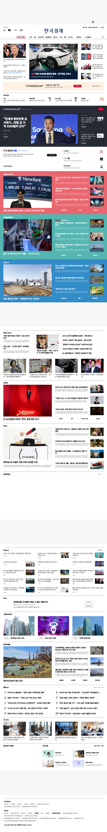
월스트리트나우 (61, 220)
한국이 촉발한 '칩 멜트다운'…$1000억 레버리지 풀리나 (71, 224)
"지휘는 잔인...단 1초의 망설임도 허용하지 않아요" (72, 398)
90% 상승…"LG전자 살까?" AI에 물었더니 (16, 347)
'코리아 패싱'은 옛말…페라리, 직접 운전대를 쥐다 (71, 463)
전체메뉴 (88, 37)
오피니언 (70, 37)
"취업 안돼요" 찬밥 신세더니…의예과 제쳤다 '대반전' (77, 698)
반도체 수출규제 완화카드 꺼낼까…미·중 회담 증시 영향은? (97, 66)
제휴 (12, 813)
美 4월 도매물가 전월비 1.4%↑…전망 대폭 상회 (14, 66)
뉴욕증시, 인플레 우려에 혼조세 (81, 562)
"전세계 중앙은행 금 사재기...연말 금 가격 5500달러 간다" (15, 122)
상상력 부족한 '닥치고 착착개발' (63, 100)
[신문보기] (4, 30)
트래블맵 (61, 680)
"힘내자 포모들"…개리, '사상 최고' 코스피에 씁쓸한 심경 (47, 351)
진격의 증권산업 (81, 638)
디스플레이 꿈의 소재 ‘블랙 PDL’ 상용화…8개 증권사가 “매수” (88, 136)
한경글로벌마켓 (8, 217)
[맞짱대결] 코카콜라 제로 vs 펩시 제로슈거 (30, 601)
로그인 (102, 27)
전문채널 (78, 37)
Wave (5, 426)
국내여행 (73, 680)
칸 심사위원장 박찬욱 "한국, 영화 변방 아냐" (14, 60)
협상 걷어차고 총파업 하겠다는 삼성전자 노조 (14, 101)
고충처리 (19, 804)
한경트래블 (6, 644)
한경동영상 (6, 474)
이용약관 (47, 813)
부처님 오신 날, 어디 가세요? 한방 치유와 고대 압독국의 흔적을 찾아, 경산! (71, 659)
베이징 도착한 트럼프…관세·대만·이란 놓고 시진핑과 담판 (97, 47)
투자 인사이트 (6, 115)
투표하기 (89, 602)
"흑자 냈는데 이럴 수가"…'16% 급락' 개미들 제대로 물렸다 (79, 703)
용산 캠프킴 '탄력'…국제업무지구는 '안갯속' (21, 298)
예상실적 (63, 255)
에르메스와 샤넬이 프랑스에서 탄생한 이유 (20, 462)
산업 (35, 37)
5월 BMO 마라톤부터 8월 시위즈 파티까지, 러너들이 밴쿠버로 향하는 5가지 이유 (71, 670)
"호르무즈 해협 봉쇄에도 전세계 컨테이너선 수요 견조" (82, 572)
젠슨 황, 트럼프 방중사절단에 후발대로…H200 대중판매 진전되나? (82, 580)
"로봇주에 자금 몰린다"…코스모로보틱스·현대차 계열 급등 (71, 190)
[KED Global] (21, 30)
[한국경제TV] (10, 30)
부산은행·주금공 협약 (10, 562)
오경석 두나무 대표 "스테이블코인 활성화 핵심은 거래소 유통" (48, 572)
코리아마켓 (41, 37)
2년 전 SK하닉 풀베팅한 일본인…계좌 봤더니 (77, 336)
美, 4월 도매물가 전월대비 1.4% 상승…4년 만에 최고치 (13, 572)
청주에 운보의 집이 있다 (13, 680)
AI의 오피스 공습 (47, 638)
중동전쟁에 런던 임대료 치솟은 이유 (66, 738)
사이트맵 (30, 813)
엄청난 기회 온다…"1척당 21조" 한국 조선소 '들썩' (24, 698)
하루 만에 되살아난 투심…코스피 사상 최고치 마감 (23, 210)
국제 (61, 37)
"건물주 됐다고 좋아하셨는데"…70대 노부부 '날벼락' (39, 738)
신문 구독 (85, 27)
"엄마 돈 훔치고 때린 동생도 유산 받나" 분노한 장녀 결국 (13, 738)
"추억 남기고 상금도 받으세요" (65, 289)
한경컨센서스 (64, 210)
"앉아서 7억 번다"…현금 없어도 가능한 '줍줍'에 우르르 (77, 713)
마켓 (95, 210)
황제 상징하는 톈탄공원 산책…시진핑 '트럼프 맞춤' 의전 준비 (87, 589)
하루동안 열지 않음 (95, 86)
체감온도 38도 (85, 100)
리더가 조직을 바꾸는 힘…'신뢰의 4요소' (92, 738)
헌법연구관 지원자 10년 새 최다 (47, 562)
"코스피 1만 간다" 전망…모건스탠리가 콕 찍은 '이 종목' (72, 178)
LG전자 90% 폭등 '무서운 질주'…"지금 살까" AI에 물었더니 (79, 692)
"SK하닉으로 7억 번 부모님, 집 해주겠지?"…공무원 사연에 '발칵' (29, 703)
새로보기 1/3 (100, 550)
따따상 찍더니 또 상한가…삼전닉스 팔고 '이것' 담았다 (25, 713)
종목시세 (79, 255)
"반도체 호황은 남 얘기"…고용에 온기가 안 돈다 (97, 76)
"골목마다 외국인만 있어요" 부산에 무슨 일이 (77, 344)
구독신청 (13, 804)
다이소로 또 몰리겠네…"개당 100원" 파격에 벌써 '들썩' (25, 692)
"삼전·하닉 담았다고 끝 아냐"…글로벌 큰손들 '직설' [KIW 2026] (88, 120)
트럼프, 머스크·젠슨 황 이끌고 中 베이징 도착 (48, 554)
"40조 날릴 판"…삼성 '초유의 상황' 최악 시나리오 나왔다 (78, 708)
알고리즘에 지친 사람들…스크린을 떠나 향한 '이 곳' (71, 452)
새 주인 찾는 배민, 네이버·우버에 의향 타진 (82, 554)
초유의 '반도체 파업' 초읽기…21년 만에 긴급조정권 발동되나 (97, 56)
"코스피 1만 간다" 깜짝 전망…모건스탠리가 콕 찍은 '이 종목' (27, 708)
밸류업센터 (95, 298)
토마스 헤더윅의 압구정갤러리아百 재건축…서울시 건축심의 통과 (72, 267)
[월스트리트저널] (16, 30)
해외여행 (85, 680)
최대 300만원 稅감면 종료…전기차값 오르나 (51, 73)
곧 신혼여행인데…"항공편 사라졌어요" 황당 (77, 353)
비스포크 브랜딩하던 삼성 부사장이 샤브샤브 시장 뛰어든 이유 (48, 589)
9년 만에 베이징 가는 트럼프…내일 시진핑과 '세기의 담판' (71, 235)
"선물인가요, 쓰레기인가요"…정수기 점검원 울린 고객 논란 (40, 375)
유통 (65, 37)
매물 (79, 298)
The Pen (6, 720)
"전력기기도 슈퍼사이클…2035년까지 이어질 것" (14, 72)
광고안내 (26, 804)
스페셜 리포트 (7, 614)
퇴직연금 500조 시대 (13, 638)
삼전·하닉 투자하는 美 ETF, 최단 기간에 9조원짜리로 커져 (13, 580)
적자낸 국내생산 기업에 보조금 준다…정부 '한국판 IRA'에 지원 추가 (14, 78)
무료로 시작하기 (52, 155)
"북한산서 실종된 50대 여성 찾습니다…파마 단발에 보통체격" (14, 375)
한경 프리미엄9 (21, 37)
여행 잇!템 (97, 680)
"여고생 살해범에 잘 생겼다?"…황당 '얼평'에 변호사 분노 (66, 375)
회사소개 (6, 804)
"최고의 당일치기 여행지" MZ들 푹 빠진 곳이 (77, 349)
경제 (31, 37)
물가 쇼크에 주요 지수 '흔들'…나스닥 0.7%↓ (22, 253)
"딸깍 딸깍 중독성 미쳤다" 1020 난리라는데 (16, 337)
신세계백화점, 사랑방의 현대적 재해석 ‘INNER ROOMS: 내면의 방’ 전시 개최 (70, 648)
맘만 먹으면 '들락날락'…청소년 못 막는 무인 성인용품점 (48, 580)
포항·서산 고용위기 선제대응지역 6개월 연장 (17, 553)
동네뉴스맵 (63, 298)
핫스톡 (82, 132)
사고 (102, 746)
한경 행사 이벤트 (8, 746)
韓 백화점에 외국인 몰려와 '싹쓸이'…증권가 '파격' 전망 (72, 201)
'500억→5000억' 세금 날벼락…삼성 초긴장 (76, 340)
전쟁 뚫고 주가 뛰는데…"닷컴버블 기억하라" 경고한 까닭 (13, 589)
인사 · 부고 (97, 746)
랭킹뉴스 (6, 687)
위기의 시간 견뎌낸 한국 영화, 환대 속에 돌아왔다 (71, 387)
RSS (42, 813)
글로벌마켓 (48, 37)
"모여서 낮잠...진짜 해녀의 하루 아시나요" (69, 409)
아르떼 (5, 383)
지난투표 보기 (88, 606)
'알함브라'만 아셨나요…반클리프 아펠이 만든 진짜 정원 (72, 430)
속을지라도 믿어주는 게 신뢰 (37, 100)
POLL (5, 598)
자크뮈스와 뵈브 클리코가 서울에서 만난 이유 (70, 441)
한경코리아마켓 (8, 174)
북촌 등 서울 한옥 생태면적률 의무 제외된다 (69, 278)
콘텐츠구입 (16, 813)
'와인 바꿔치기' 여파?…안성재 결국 (92, 375)
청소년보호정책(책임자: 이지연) (70, 813)
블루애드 (33, 804)
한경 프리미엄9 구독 (93, 27)
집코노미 (55, 37)
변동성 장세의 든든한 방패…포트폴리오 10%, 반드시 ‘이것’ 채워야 (72, 246)
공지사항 (45, 746)
